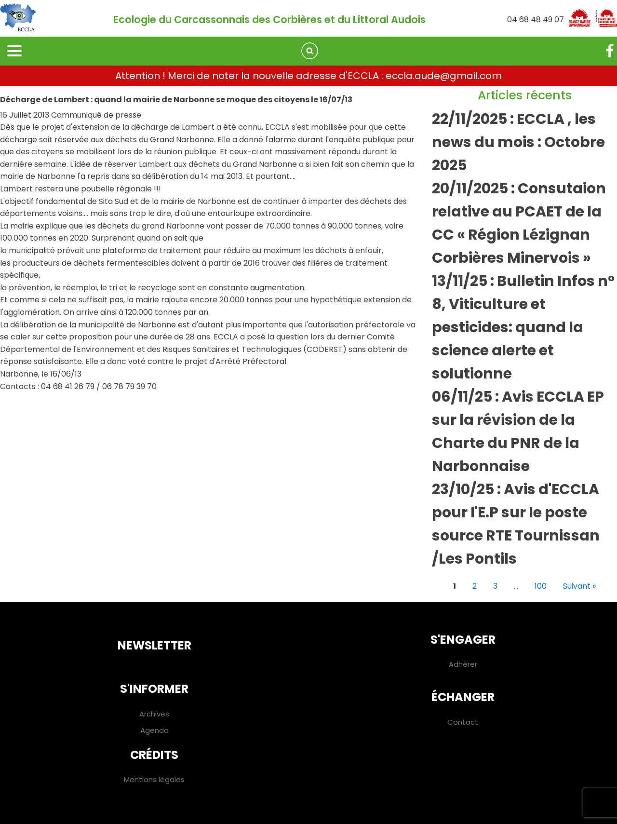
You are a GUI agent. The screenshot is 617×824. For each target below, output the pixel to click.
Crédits (154, 755)
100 (541, 586)
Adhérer (463, 664)
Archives (154, 714)
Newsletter (154, 645)
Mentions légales (154, 779)
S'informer (154, 689)
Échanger (463, 697)
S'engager (463, 640)
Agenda (154, 730)
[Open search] (309, 50)
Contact (462, 722)
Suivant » (579, 586)
